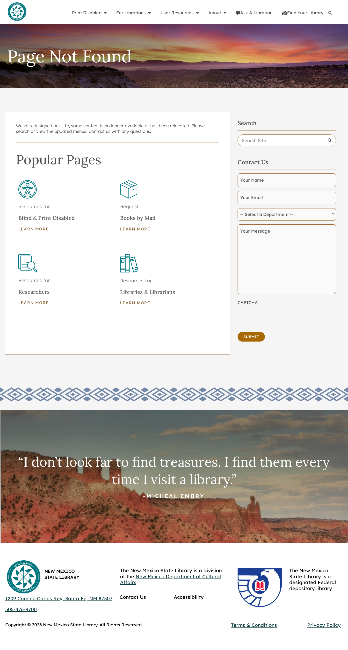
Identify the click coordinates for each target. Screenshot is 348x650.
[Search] (330, 13)
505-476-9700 (21, 609)
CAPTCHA (248, 302)
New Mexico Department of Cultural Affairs (170, 579)
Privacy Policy (324, 625)
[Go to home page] (17, 11)
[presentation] (274, 317)
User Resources (179, 12)
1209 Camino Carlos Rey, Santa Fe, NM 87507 (58, 598)
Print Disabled (89, 12)
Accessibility (189, 597)
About (217, 12)
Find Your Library (302, 12)
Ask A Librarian (254, 12)
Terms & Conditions (254, 625)
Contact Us (133, 597)
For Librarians (133, 12)
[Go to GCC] (260, 587)
